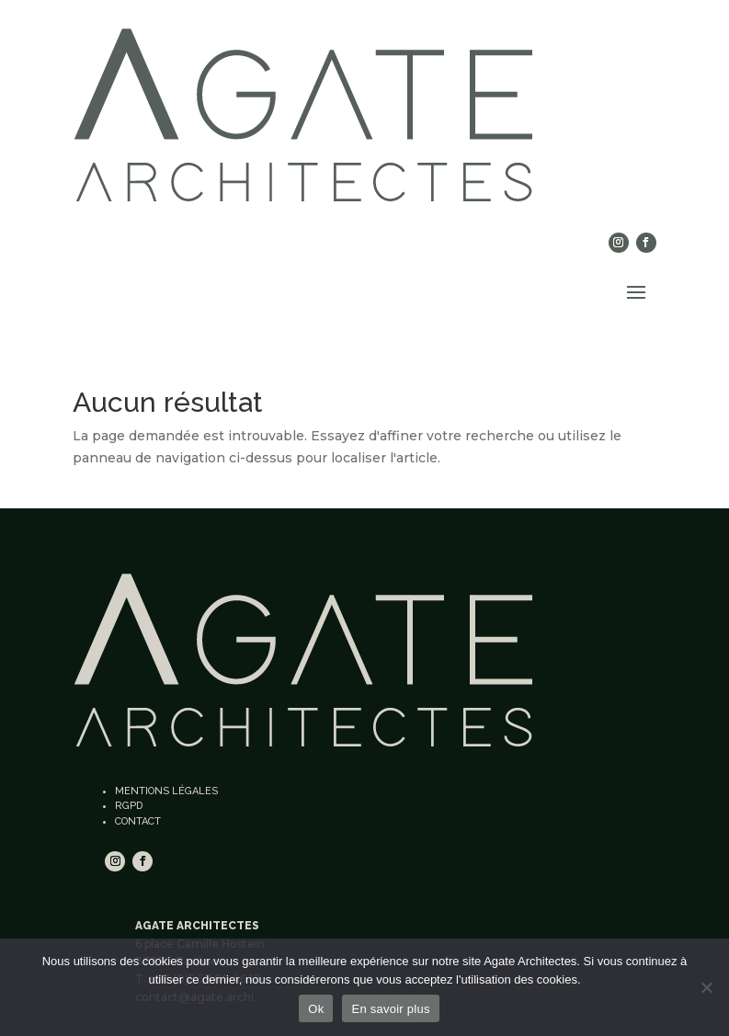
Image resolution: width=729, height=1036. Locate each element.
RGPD (128, 806)
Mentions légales (166, 791)
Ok (316, 1009)
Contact (138, 821)
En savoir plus (390, 1009)
